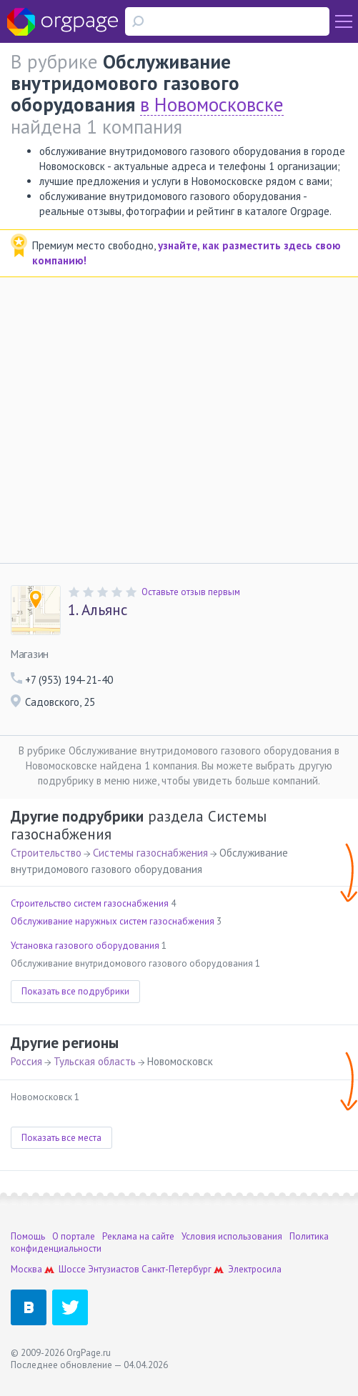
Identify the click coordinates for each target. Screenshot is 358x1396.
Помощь (28, 1236)
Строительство (46, 852)
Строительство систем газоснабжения (90, 903)
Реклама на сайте (138, 1236)
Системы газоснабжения (150, 852)
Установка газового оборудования (85, 945)
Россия (26, 1061)
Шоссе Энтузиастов (99, 1269)
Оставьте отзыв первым (190, 592)
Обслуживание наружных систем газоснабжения (112, 921)
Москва (26, 1269)
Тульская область (95, 1061)
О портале (73, 1236)
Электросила (255, 1269)
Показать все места (61, 1138)
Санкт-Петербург (176, 1269)
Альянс (97, 610)
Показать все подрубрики (75, 991)
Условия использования (232, 1236)
